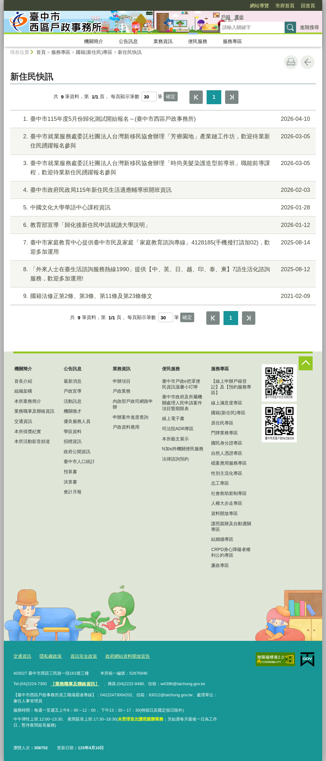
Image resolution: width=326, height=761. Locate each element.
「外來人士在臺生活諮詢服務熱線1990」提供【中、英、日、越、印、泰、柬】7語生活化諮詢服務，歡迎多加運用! (162, 273)
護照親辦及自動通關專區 (231, 526)
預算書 (70, 471)
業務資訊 (163, 41)
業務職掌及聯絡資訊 (34, 411)
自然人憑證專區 (226, 453)
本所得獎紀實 (27, 431)
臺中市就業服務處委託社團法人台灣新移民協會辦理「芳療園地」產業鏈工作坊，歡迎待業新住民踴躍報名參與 (162, 140)
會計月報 (73, 491)
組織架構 (23, 391)
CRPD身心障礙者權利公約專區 (231, 552)
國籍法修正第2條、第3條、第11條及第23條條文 (162, 296)
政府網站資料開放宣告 (121, 655)
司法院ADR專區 (178, 428)
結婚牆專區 (222, 539)
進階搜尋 (309, 27)
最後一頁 (231, 97)
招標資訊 (73, 441)
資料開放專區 (224, 513)
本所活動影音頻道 (32, 441)
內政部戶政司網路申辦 (133, 404)
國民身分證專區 (226, 443)
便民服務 (197, 41)
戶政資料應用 (126, 427)
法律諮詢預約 (175, 458)
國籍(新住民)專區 (94, 52)
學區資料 (73, 431)
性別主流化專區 (226, 473)
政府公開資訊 (77, 451)
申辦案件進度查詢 (130, 417)
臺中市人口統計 (79, 461)
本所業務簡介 (27, 401)
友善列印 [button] (291, 62)
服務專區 (232, 41)
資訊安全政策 (79, 655)
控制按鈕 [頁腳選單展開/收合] (306, 363)
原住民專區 (222, 422)
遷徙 (239, 17)
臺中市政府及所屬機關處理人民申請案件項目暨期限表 (182, 402)
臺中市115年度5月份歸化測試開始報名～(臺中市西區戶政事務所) (162, 119)
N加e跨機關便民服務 (182, 448)
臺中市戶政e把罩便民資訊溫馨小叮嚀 (181, 384)
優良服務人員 (77, 421)
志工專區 (220, 483)
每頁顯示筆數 (125, 96)
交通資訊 (23, 421)
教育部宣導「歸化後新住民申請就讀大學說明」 (162, 225)
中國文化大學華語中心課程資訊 (162, 207)
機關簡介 (93, 41)
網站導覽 (259, 5)
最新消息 (73, 381)
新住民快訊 (130, 52)
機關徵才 (73, 411)
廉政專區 (220, 565)
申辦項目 (122, 381)
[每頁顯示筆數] (149, 96)
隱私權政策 (48, 655)
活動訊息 (73, 401)
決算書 (70, 481)
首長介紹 (23, 381)
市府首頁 (284, 5)
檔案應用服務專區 (229, 463)
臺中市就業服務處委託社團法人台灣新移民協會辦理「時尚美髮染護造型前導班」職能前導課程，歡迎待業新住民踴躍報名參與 (162, 167)
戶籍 (225, 17)
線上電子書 (173, 418)
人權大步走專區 (226, 503)
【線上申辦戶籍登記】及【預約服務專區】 (231, 387)
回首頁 (308, 5)
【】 (73, 682)
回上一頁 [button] (308, 62)
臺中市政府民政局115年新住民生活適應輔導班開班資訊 (162, 190)
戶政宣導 (73, 391)
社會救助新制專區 (229, 493)
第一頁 (196, 97)
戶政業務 (122, 391)
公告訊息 (128, 41)
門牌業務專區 (224, 432)
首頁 (41, 52)
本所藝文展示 (175, 438)
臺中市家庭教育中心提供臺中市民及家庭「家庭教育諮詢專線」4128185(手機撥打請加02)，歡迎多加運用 (162, 246)
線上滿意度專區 (226, 402)
